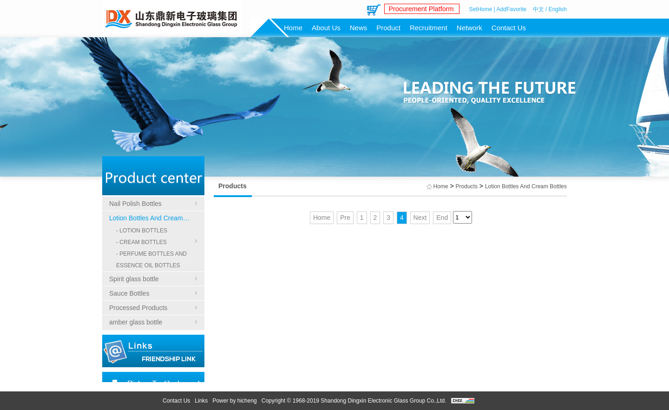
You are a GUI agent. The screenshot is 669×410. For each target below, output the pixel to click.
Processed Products (138, 307)
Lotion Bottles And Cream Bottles (153, 218)
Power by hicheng (234, 400)
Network (469, 28)
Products (467, 186)
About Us (326, 28)
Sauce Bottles (129, 293)
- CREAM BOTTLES (141, 242)
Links (201, 400)
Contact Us (509, 28)
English (558, 9)
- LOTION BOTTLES (141, 230)
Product (388, 28)
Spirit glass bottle (134, 279)
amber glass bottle (135, 322)
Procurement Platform (419, 9)
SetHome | (482, 9)
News (358, 28)
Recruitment (428, 28)
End (442, 217)
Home (293, 28)
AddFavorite (512, 9)
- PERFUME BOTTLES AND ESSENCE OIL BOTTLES (151, 260)
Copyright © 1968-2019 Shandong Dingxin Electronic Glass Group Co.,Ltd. (354, 400)
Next (420, 217)
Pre (345, 217)
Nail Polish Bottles (135, 203)
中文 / (540, 9)
